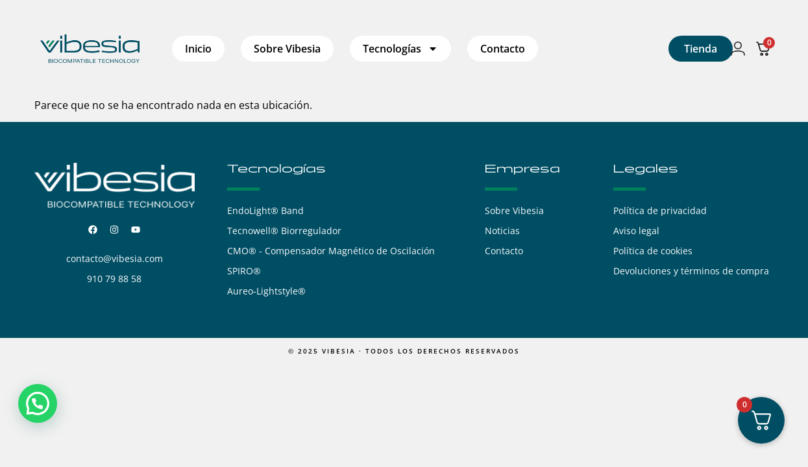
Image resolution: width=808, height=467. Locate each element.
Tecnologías (400, 48)
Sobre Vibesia (287, 49)
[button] (37, 403)
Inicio (198, 49)
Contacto (502, 49)
